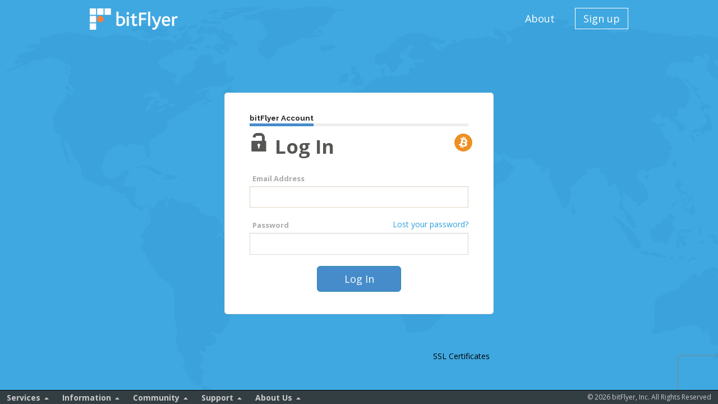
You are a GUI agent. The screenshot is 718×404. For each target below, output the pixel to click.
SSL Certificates (461, 356)
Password (270, 225)
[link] (461, 336)
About (540, 18)
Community (156, 397)
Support (217, 397)
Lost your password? (430, 224)
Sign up (601, 18)
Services (23, 397)
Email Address (278, 178)
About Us (273, 397)
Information (86, 397)
